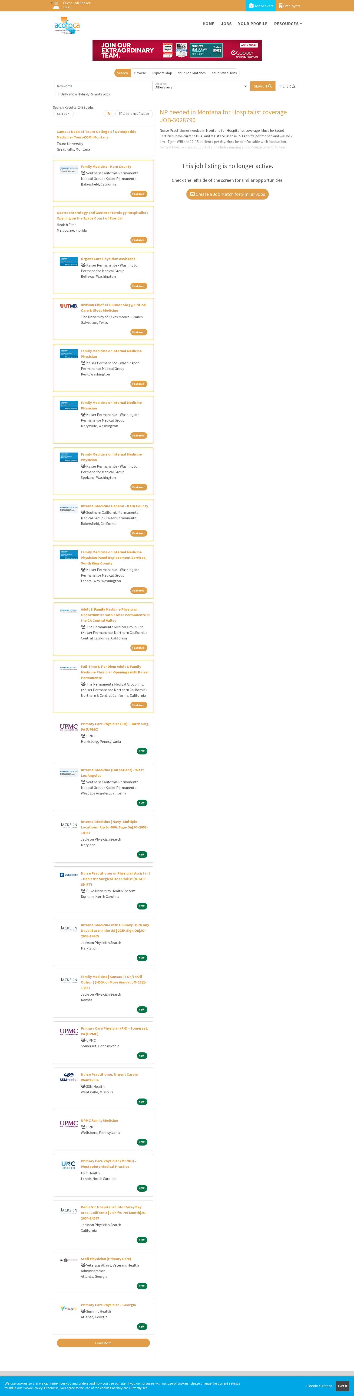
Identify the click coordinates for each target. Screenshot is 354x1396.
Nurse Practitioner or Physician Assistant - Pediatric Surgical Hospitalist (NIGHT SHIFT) (115, 879)
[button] (287, 86)
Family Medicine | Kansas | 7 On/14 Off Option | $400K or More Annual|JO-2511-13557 (113, 982)
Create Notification (134, 114)
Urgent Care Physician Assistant (108, 258)
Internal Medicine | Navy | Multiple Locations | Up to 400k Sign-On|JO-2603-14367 (114, 827)
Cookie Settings (319, 1386)
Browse (140, 73)
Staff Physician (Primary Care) (106, 1258)
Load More (103, 1343)
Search (122, 73)
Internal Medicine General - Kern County (114, 506)
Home (209, 23)
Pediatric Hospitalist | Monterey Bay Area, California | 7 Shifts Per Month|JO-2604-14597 (114, 1212)
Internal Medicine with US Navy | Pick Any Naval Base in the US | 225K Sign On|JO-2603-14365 (115, 930)
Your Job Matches (192, 73)
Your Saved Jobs (224, 73)
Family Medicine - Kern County (106, 166)
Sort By (62, 114)
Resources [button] (286, 23)
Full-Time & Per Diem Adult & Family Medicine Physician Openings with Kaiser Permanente (115, 672)
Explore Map (162, 73)
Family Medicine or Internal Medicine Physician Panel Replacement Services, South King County (114, 557)
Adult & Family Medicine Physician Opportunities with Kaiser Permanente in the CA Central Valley (115, 615)
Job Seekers (261, 6)
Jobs (226, 23)
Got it (342, 1386)
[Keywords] (103, 86)
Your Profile (253, 23)
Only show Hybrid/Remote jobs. (85, 94)
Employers (289, 6)
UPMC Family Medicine (99, 1120)
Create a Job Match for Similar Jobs (227, 194)
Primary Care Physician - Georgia (108, 1304)
